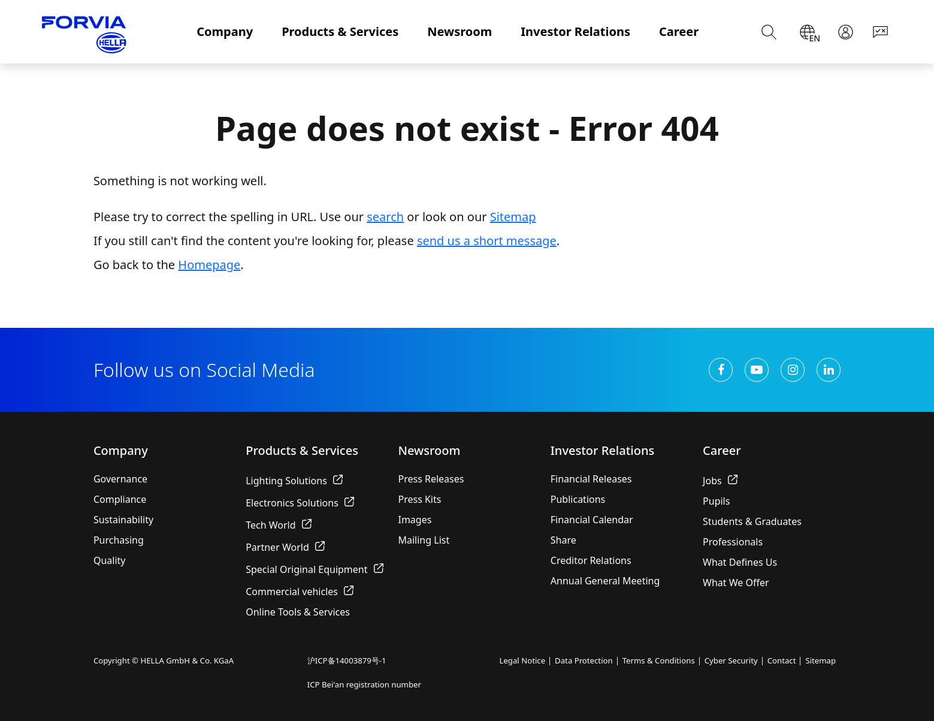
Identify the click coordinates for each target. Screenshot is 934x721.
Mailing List (423, 540)
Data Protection (584, 660)
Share (563, 540)
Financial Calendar (592, 519)
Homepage (209, 265)
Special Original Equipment (314, 569)
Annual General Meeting (605, 580)
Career (679, 31)
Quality (109, 560)
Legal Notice (522, 660)
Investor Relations (575, 31)
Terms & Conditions (658, 660)
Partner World (285, 547)
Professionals (733, 541)
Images (414, 519)
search (385, 217)
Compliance (119, 499)
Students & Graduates (752, 521)
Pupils (716, 501)
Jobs (720, 480)
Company (225, 31)
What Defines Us (740, 562)
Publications (578, 499)
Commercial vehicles (299, 591)
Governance (120, 478)
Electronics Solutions (300, 502)
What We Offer (736, 582)
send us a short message (487, 241)
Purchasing (118, 540)
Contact (781, 660)
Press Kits (419, 499)
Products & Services (340, 31)
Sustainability (123, 519)
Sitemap (513, 217)
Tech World (278, 525)
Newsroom (459, 31)
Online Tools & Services (298, 612)
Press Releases (431, 478)
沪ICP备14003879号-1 (346, 660)
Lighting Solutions (294, 480)
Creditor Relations (591, 560)
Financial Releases (591, 478)
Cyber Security (731, 660)
